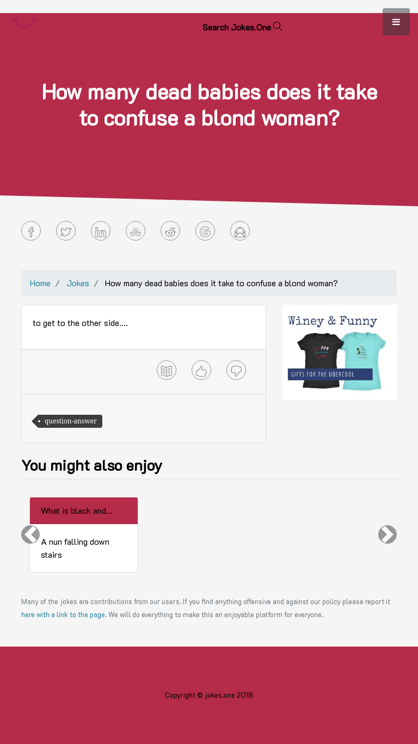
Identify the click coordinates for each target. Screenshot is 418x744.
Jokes (77, 282)
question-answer (71, 421)
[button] (30, 535)
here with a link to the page (63, 614)
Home (40, 282)
